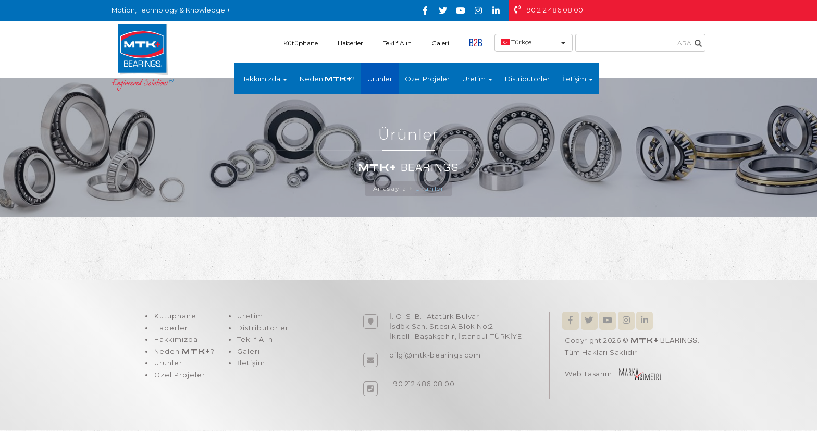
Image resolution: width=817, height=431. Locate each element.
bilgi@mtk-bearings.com (434, 355)
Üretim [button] (477, 79)
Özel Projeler (427, 79)
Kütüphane (300, 43)
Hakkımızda (176, 342)
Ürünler (379, 79)
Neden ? (327, 79)
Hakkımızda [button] (263, 79)
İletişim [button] (577, 79)
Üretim (248, 317)
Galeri (440, 43)
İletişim (249, 367)
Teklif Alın (397, 43)
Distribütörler (527, 79)
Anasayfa (390, 189)
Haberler (350, 43)
